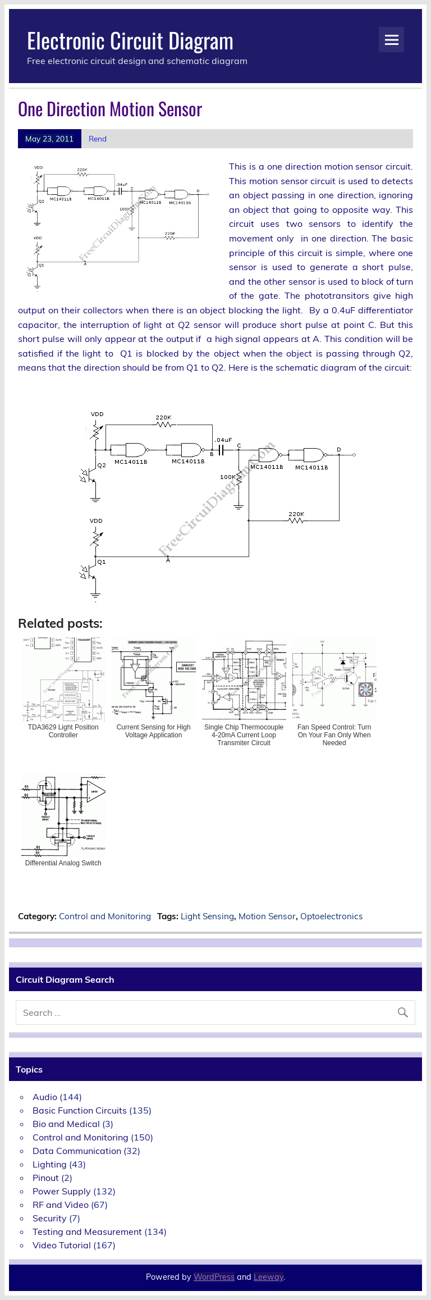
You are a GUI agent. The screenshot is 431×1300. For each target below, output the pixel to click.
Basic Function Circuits (80, 1110)
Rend (98, 138)
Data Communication (77, 1150)
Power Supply (62, 1191)
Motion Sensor (267, 916)
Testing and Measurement (87, 1231)
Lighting (50, 1164)
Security (50, 1218)
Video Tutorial (62, 1245)
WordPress (214, 1277)
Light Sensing (207, 916)
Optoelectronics (331, 916)
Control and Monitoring (105, 916)
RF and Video (61, 1204)
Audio (45, 1096)
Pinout (46, 1177)
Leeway (268, 1277)
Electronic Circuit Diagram (130, 40)
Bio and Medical (66, 1123)
